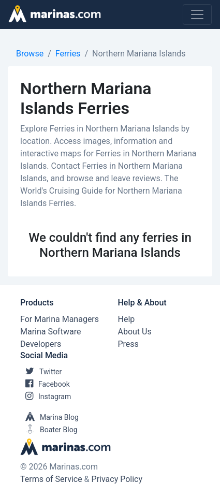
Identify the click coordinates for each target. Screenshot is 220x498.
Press (128, 344)
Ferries (68, 53)
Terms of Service (51, 479)
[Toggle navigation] (197, 14)
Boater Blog (49, 430)
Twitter (41, 372)
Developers (40, 344)
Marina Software (50, 331)
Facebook (45, 384)
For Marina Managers (59, 319)
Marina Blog (49, 417)
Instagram (45, 396)
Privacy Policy (117, 479)
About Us (135, 331)
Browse (29, 53)
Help (126, 319)
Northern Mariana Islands (139, 53)
